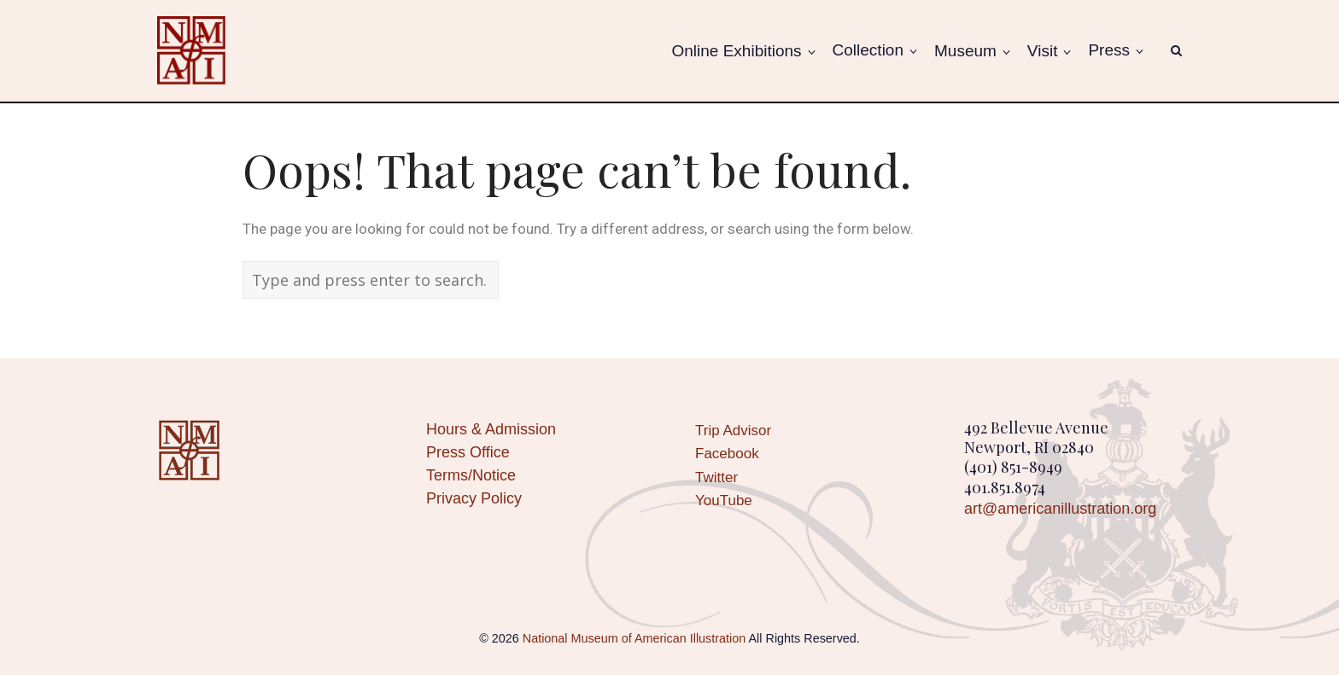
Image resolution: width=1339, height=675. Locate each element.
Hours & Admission (491, 429)
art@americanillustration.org (1060, 508)
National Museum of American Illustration (634, 638)
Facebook (727, 453)
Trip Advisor (733, 430)
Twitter (716, 477)
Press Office (468, 452)
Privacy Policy (474, 498)
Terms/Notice (471, 475)
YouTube (723, 500)
